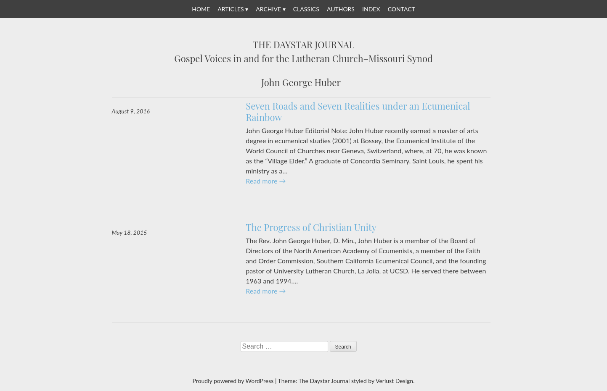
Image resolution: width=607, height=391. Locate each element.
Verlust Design (394, 380)
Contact (401, 9)
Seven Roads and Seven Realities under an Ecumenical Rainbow (358, 112)
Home (201, 9)
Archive (268, 9)
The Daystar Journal (304, 45)
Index (371, 9)
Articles (230, 9)
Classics (306, 9)
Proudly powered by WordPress (233, 380)
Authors (341, 9)
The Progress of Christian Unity (311, 227)
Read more (266, 181)
